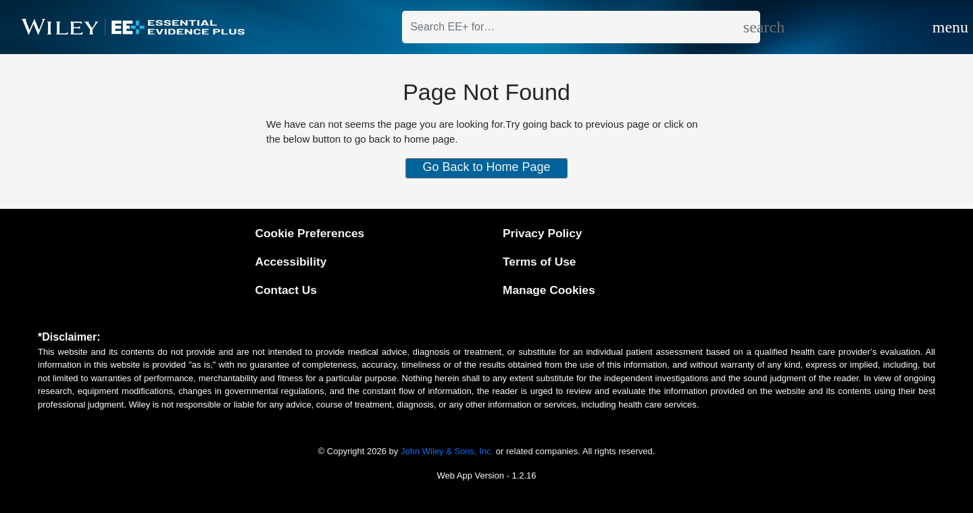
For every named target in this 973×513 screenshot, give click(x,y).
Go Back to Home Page (486, 167)
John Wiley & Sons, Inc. (447, 451)
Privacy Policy (542, 233)
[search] (752, 27)
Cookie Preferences (309, 233)
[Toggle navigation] (937, 27)
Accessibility (290, 261)
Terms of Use (539, 261)
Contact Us (285, 290)
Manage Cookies (549, 290)
